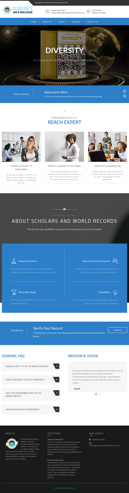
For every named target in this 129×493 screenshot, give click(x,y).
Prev (125, 101)
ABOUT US (47, 21)
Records (76, 21)
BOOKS (62, 21)
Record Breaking (27, 295)
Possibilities (104, 295)
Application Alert (56, 101)
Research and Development (96, 264)
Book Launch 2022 (55, 460)
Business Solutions (28, 264)
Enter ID (118, 344)
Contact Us (92, 21)
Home (33, 21)
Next (125, 106)
